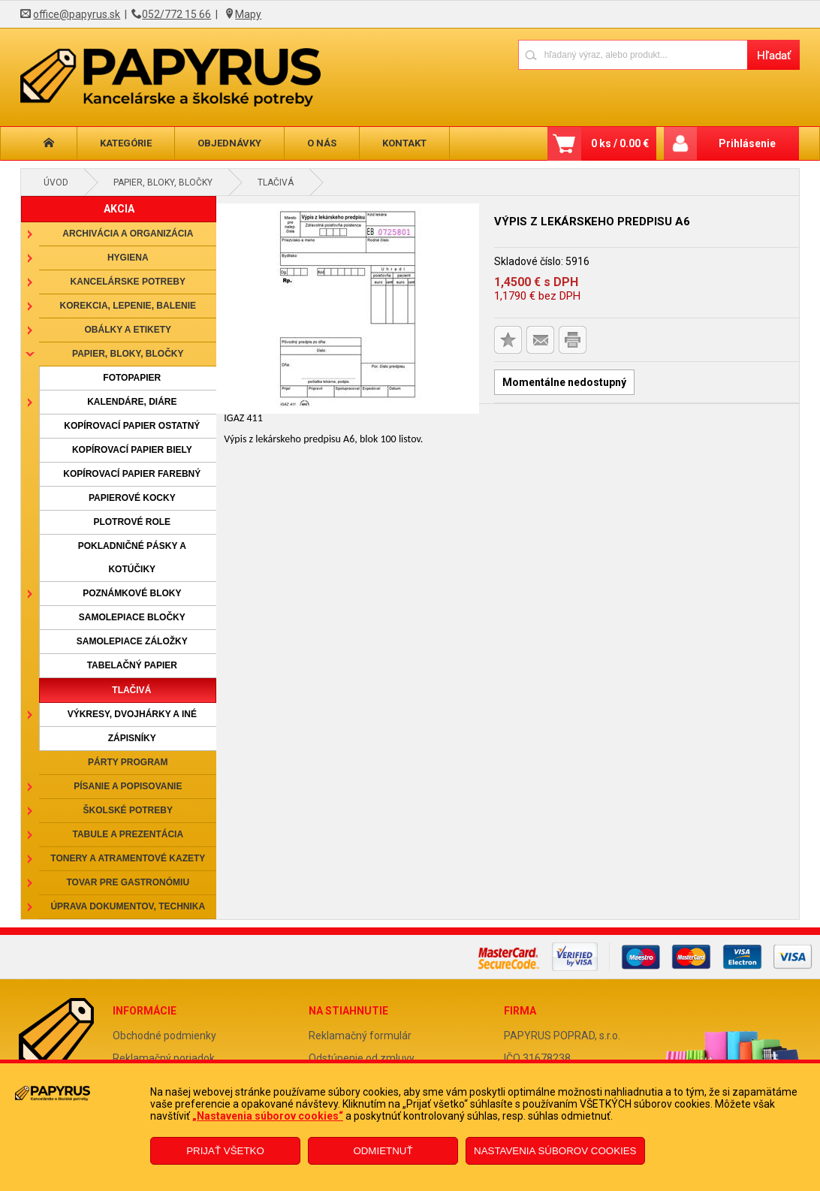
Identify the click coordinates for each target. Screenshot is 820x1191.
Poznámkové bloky (132, 593)
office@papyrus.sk (76, 14)
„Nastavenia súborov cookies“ (267, 1116)
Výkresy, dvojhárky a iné (132, 714)
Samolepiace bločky (132, 617)
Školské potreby (128, 810)
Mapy (248, 14)
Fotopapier (132, 377)
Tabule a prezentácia (128, 834)
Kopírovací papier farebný (131, 474)
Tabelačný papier (132, 665)
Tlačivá (276, 182)
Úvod (56, 182)
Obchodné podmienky (164, 1036)
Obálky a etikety (128, 329)
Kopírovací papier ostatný (132, 426)
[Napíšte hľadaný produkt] (632, 54)
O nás (321, 143)
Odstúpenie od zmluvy (362, 1058)
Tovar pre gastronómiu (128, 882)
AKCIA (119, 209)
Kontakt (404, 143)
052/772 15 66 (176, 14)
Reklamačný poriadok (164, 1058)
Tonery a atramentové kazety (127, 858)
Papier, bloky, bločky (163, 182)
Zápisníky (132, 738)
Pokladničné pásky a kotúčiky (132, 557)
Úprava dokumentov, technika (127, 906)
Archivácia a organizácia (127, 233)
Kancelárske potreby (128, 281)
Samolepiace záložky (132, 641)
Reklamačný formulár (360, 1036)
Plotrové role (131, 522)
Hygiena (128, 257)
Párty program (127, 762)
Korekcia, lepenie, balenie (128, 305)
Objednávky (229, 143)
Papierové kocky (132, 498)
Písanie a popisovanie (128, 786)
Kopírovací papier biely (132, 450)
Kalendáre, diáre (131, 401)
